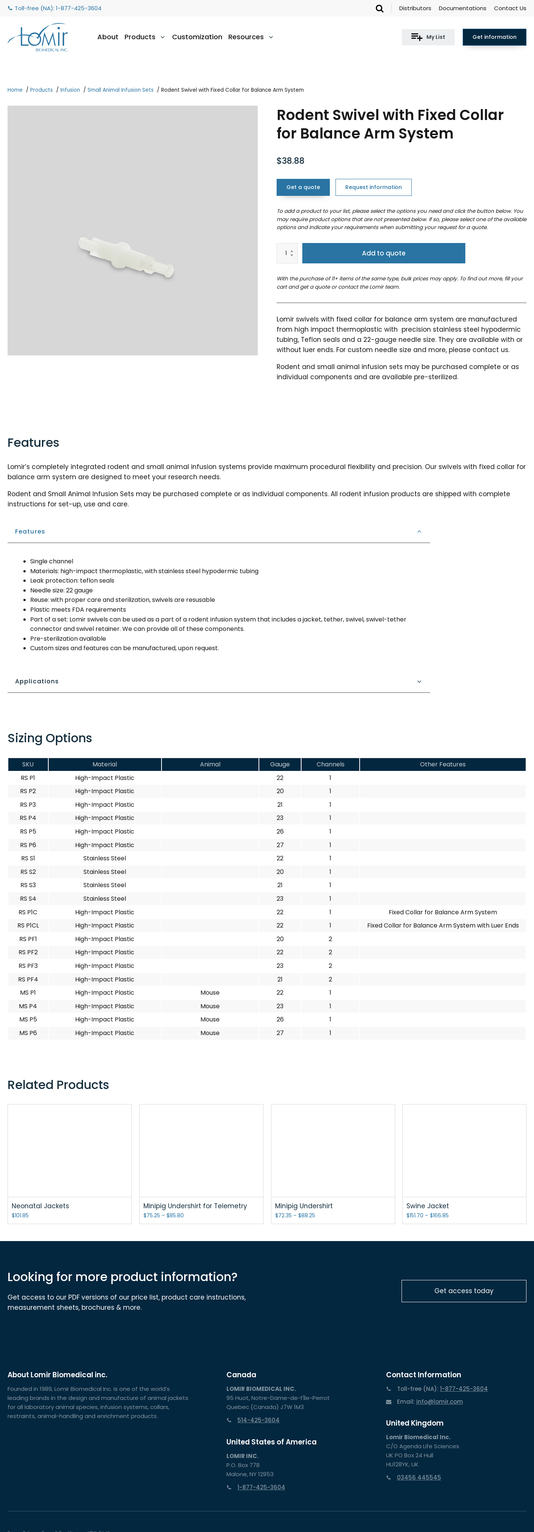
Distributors (415, 8)
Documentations (462, 8)
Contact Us (510, 8)
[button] (428, 37)
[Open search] (379, 8)
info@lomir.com (439, 1402)
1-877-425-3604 (79, 8)
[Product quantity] (287, 253)
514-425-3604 (258, 1420)
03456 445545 (419, 1477)
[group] (133, 231)
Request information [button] (373, 187)
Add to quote (384, 253)
